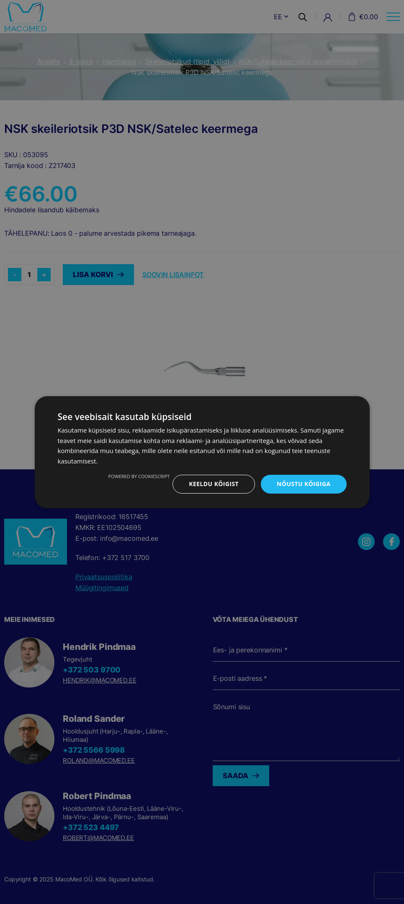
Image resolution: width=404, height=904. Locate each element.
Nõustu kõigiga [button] (303, 484)
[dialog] (202, 452)
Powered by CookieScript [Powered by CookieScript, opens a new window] (139, 476)
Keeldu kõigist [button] (214, 484)
